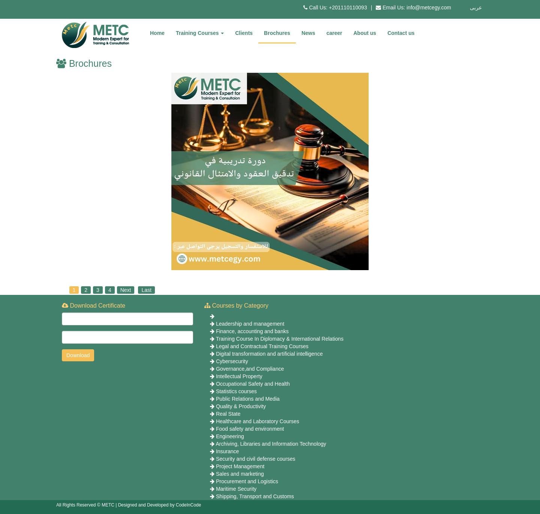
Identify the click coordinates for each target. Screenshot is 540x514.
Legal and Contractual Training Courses (262, 346)
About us (365, 33)
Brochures (277, 33)
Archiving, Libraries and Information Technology (271, 444)
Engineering (230, 436)
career (334, 33)
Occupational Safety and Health (253, 384)
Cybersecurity (232, 361)
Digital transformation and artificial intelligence (269, 354)
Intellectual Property (239, 376)
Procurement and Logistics (247, 481)
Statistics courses (236, 391)
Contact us (400, 33)
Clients (244, 33)
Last (146, 290)
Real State (228, 414)
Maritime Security (236, 489)
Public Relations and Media (248, 399)
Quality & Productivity (241, 406)
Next (125, 290)
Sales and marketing (240, 474)
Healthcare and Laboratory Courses (257, 421)
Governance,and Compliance (250, 369)
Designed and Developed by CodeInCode (159, 505)
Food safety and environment (250, 429)
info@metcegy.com (428, 8)
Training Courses (200, 33)
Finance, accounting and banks (252, 331)
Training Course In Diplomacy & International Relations (280, 339)
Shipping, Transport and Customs (255, 496)
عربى (476, 8)
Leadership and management (250, 324)
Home (157, 33)
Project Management (240, 466)
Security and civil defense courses (256, 459)
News (308, 33)
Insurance (227, 451)
